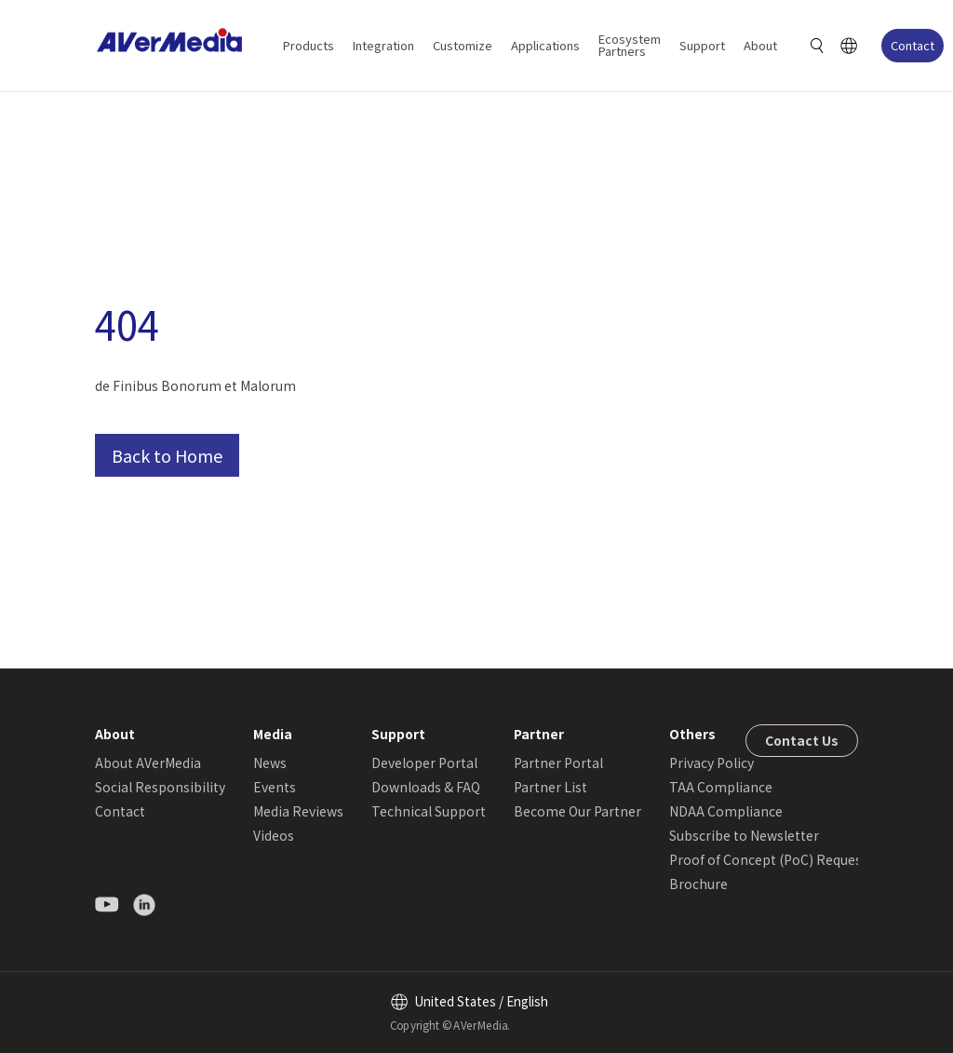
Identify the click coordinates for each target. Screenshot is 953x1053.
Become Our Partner (577, 811)
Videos (273, 835)
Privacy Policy (711, 762)
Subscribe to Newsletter (744, 835)
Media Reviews (298, 811)
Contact (912, 45)
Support (702, 45)
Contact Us (802, 740)
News (270, 762)
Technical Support (428, 811)
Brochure (698, 883)
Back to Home (167, 455)
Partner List (550, 786)
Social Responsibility (160, 786)
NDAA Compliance (726, 811)
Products (308, 45)
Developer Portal (424, 762)
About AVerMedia (148, 762)
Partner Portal (558, 762)
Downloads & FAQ (425, 786)
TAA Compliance (720, 786)
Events (274, 786)
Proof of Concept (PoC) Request (768, 859)
